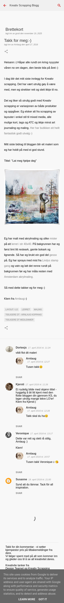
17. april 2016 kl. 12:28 (38, 411)
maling (38, 309)
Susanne (21, 479)
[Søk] (59, 5)
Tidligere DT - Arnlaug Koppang (23, 314)
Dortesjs (21, 347)
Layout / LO (11, 309)
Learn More (26, 599)
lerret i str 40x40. (22, 244)
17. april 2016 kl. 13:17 (41, 433)
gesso (53, 254)
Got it (43, 599)
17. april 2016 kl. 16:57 (38, 456)
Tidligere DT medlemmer (19, 320)
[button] (6, 51)
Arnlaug (19, 298)
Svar (19, 377)
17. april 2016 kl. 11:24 (39, 347)
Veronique (22, 433)
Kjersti (20, 384)
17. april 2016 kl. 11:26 (37, 384)
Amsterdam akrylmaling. (19, 276)
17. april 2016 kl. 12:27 (38, 361)
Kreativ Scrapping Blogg (24, 5)
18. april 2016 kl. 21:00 (40, 479)
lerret (26, 309)
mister (53, 238)
